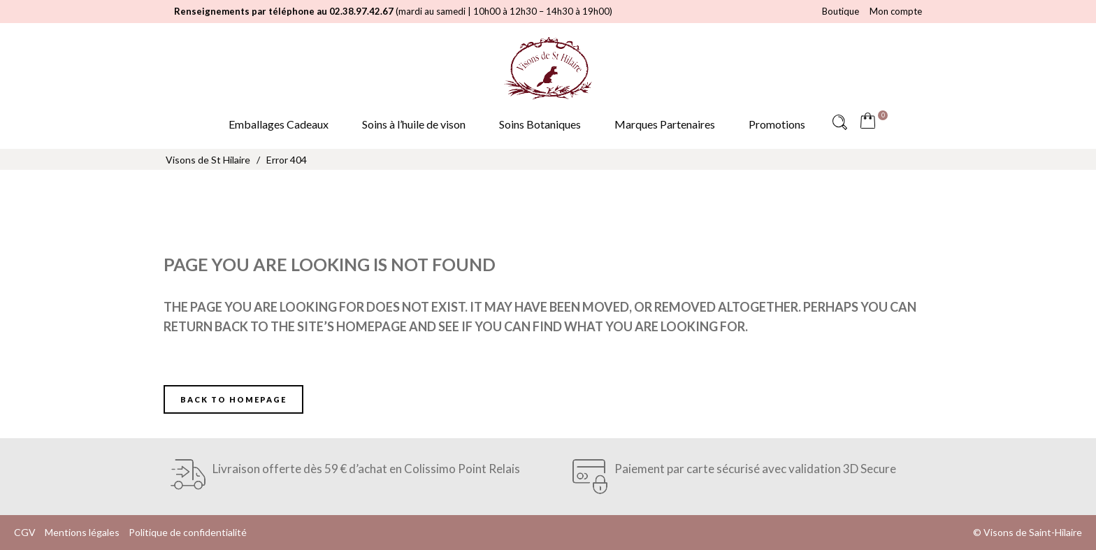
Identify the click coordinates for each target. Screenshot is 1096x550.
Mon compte (896, 11)
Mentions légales (82, 532)
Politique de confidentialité (188, 532)
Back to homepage (233, 399)
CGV (25, 532)
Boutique (840, 11)
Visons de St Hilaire (208, 160)
